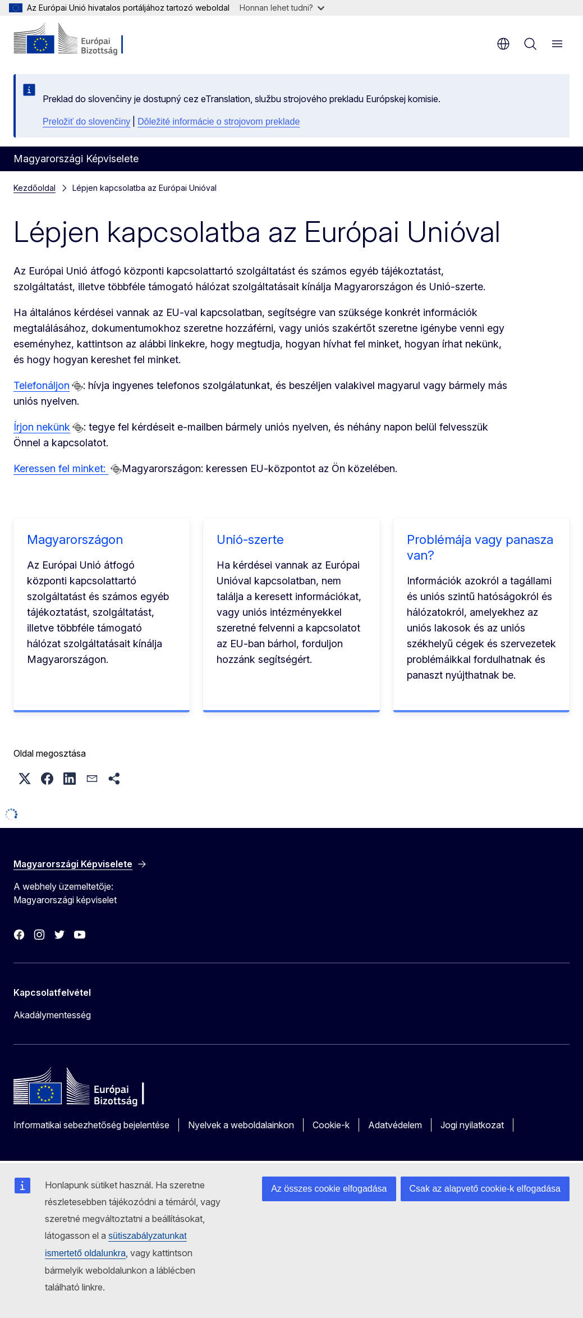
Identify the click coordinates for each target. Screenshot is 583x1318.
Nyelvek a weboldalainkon (241, 1125)
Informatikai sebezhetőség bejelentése (91, 1125)
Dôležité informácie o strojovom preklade (218, 121)
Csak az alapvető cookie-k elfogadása (485, 1188)
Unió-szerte (250, 539)
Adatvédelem (395, 1125)
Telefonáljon (41, 385)
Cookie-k (331, 1125)
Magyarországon (75, 539)
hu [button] (503, 44)
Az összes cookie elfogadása (329, 1188)
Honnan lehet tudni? (282, 7)
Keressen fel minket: (60, 468)
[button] (25, 779)
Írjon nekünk (41, 427)
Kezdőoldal (34, 188)
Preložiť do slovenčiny (86, 121)
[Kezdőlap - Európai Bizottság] (81, 39)
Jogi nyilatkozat (472, 1125)
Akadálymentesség (52, 1014)
